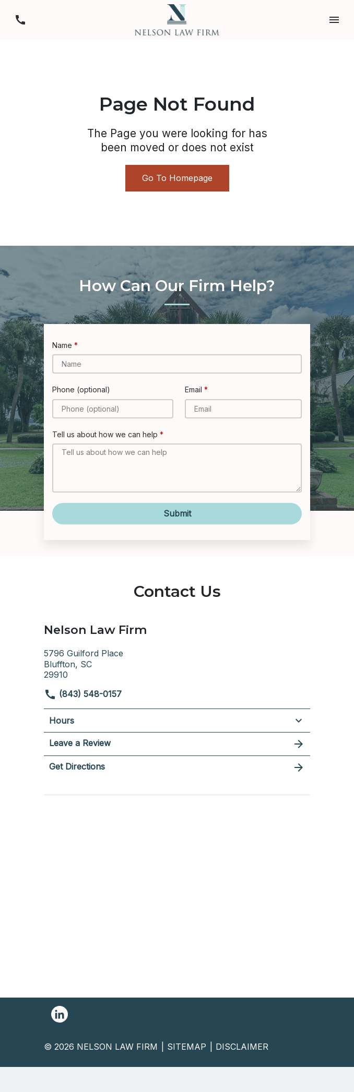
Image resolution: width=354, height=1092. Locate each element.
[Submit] (177, 513)
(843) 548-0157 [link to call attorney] (83, 694)
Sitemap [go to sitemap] (186, 1046)
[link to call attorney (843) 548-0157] (20, 19)
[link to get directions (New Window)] (177, 663)
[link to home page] (177, 19)
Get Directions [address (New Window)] (177, 767)
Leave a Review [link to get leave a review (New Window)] (177, 744)
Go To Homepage (177, 178)
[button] (334, 19)
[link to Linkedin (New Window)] (59, 1014)
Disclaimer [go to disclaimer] (242, 1046)
